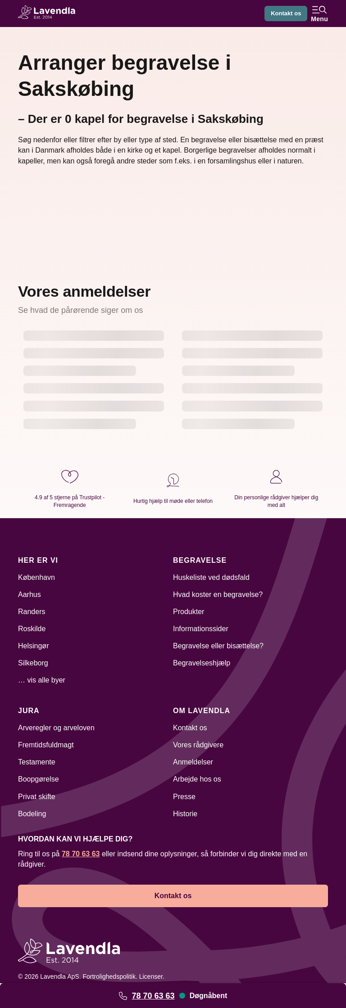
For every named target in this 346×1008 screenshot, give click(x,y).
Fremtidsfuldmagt (46, 745)
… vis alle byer (41, 680)
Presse (184, 796)
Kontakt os (284, 13)
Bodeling (32, 814)
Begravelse (200, 560)
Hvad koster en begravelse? (218, 594)
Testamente (36, 762)
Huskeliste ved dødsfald (211, 577)
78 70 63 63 (153, 995)
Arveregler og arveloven (56, 728)
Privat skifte (36, 796)
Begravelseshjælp (201, 663)
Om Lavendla (201, 710)
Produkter (188, 611)
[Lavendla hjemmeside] (49, 13)
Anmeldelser (193, 762)
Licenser (151, 976)
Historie (185, 814)
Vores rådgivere (198, 745)
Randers (31, 611)
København (36, 577)
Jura (29, 710)
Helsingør (33, 646)
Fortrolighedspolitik (109, 976)
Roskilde (32, 629)
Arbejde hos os (197, 779)
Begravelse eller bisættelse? (218, 646)
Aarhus (29, 594)
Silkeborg (33, 663)
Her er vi (38, 560)
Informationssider (200, 629)
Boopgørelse (38, 779)
